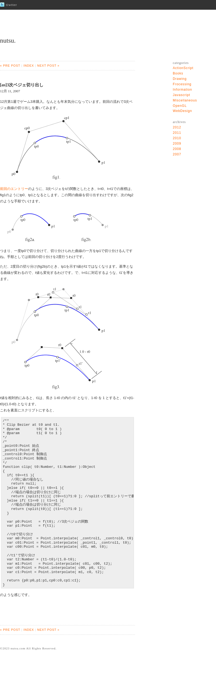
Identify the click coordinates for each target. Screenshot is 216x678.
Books (178, 73)
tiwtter (11, 5)
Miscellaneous (185, 100)
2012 (177, 127)
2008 (177, 149)
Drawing (180, 79)
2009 (177, 143)
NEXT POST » (48, 65)
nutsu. (8, 40)
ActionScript (183, 68)
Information (182, 89)
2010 (177, 138)
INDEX (28, 65)
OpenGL (180, 106)
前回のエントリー (14, 189)
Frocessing (182, 84)
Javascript (181, 95)
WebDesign (182, 111)
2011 (177, 133)
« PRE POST (10, 65)
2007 (177, 154)
